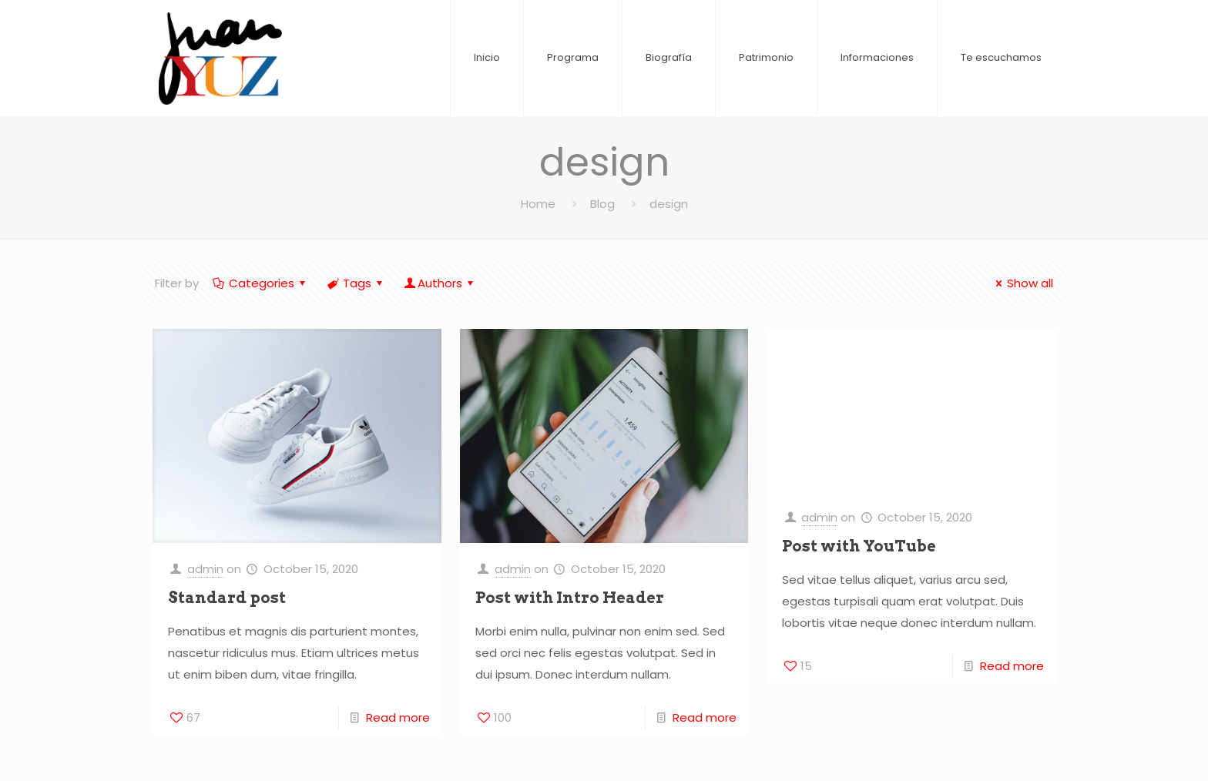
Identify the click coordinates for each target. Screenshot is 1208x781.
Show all (1022, 283)
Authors (439, 283)
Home (538, 204)
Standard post (227, 597)
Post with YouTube (859, 546)
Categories (260, 283)
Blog (602, 204)
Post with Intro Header (569, 597)
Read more (398, 717)
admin (205, 569)
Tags (356, 283)
